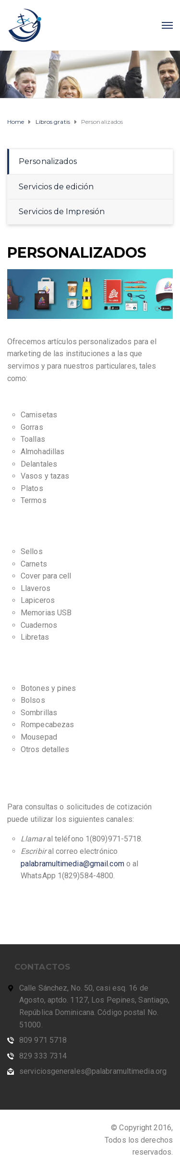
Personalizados (48, 161)
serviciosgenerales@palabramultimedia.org (93, 1071)
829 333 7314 (43, 1055)
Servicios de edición (56, 186)
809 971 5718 (43, 1040)
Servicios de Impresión (62, 211)
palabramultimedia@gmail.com (72, 863)
